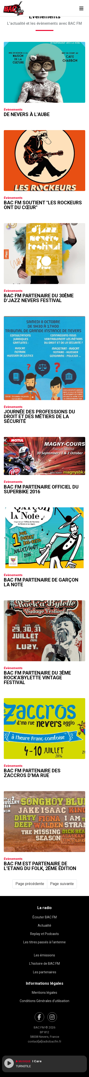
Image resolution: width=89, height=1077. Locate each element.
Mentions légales (44, 992)
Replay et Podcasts (44, 934)
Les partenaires (44, 972)
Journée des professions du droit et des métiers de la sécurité (39, 416)
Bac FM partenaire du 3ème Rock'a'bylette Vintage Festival (37, 677)
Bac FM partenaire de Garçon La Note (41, 582)
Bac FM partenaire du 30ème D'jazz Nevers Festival (39, 298)
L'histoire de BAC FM (44, 963)
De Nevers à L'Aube (27, 114)
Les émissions (44, 955)
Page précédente (29, 883)
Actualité (44, 925)
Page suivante (62, 883)
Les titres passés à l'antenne (44, 942)
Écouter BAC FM (45, 917)
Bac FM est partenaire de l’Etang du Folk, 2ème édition (40, 866)
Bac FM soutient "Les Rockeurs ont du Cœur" (43, 205)
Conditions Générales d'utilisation (44, 1001)
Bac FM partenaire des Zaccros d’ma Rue (32, 773)
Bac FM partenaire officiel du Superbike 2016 (41, 489)
